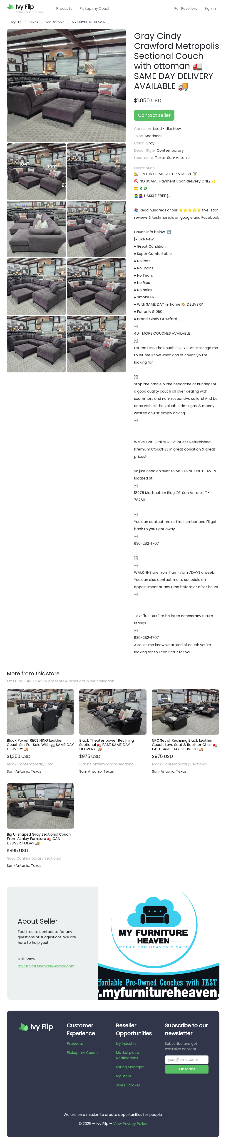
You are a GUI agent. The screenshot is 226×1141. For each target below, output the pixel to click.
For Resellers (185, 8)
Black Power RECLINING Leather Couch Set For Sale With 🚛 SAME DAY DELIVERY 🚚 (40, 744)
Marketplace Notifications (127, 1055)
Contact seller (154, 115)
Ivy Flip (16, 22)
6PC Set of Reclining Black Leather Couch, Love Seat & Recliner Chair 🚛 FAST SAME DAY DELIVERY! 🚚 (184, 744)
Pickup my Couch (94, 8)
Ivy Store (124, 1076)
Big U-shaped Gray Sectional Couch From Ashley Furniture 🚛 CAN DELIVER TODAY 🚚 (39, 838)
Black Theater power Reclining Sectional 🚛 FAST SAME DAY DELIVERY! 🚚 (106, 744)
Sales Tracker (128, 1085)
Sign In (210, 8)
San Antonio (55, 22)
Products (64, 8)
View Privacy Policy (130, 1123)
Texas (33, 22)
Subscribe (187, 1069)
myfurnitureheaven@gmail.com (46, 966)
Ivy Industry (126, 1043)
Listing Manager (130, 1067)
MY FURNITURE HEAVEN (88, 22)
